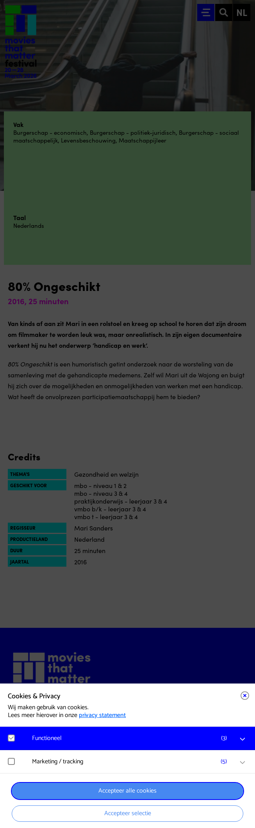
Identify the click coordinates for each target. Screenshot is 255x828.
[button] (131, 738)
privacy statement (102, 715)
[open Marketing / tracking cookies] (242, 762)
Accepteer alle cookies (127, 791)
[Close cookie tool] (245, 695)
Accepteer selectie (127, 813)
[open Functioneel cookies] (242, 739)
